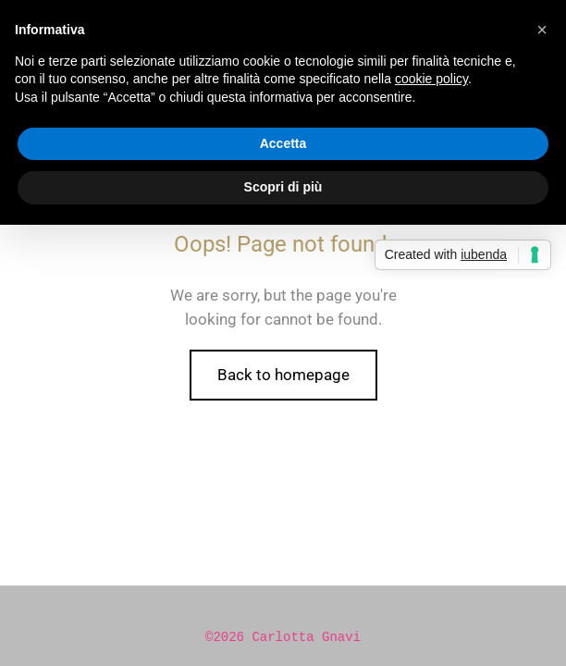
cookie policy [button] (431, 78)
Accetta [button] (283, 143)
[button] (542, 29)
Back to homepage (283, 374)
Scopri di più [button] (283, 186)
